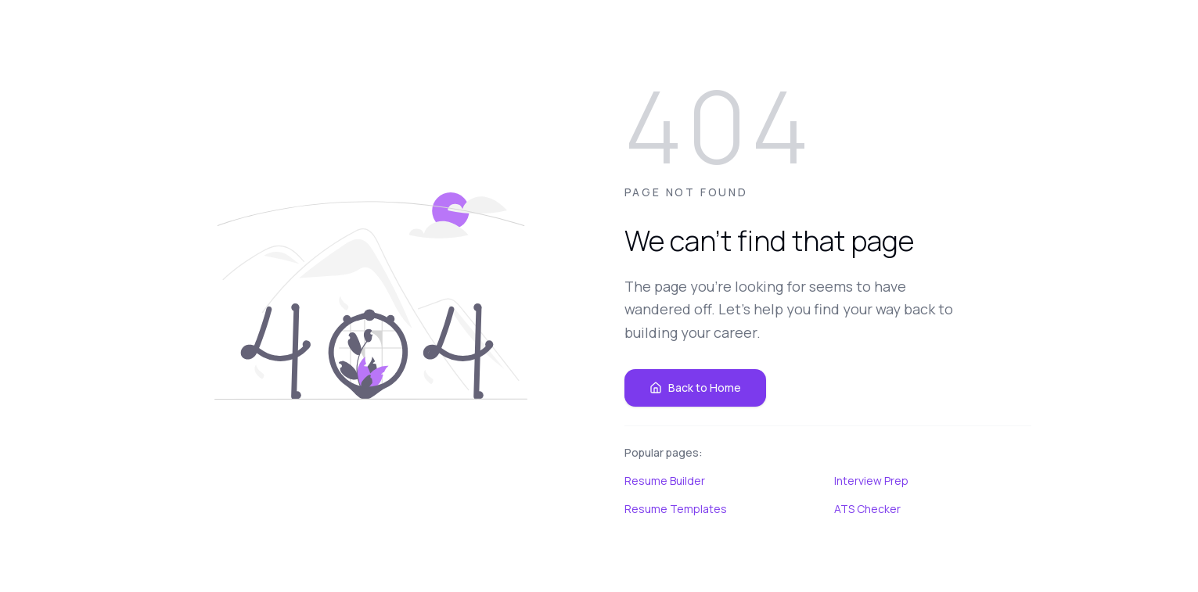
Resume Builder (664, 480)
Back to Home (695, 387)
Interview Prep (871, 480)
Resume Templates (675, 508)
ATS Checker (867, 508)
